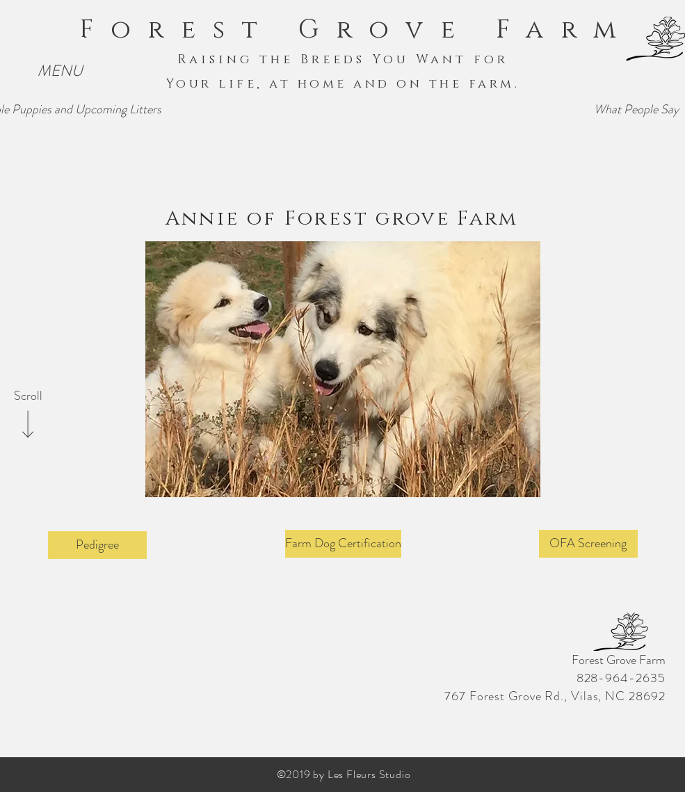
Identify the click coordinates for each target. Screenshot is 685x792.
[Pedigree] (97, 545)
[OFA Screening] (588, 544)
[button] (60, 71)
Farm (564, 30)
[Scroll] (28, 396)
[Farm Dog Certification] (343, 544)
